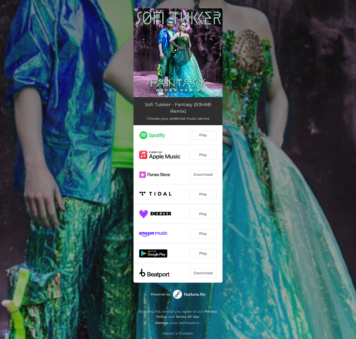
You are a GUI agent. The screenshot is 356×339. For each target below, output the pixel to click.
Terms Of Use (187, 317)
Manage (162, 323)
